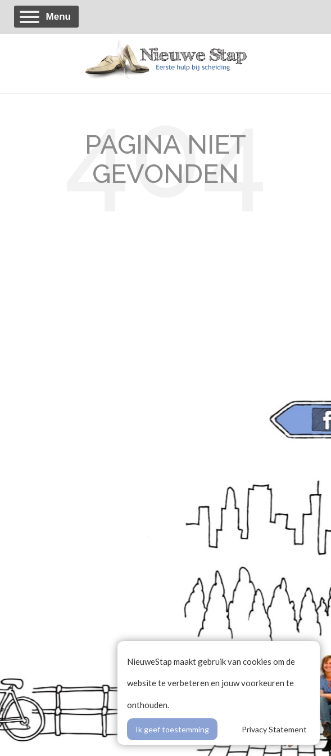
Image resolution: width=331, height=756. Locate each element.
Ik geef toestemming (172, 729)
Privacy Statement (274, 729)
